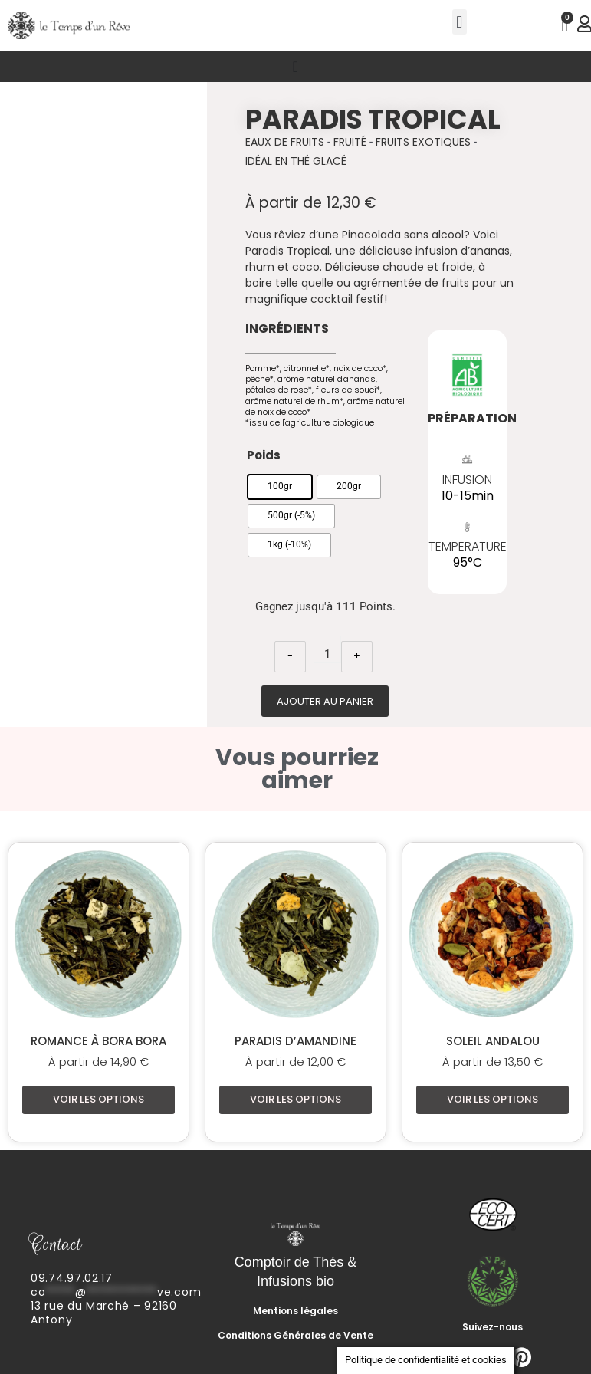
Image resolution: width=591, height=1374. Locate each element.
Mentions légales (295, 1310)
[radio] (279, 486)
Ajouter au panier (325, 701)
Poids (264, 455)
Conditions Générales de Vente (295, 1335)
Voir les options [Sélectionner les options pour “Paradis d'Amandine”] (295, 1099)
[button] (459, 22)
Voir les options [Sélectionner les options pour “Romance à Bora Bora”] (98, 1099)
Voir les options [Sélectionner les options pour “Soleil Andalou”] (492, 1099)
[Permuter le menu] (295, 66)
